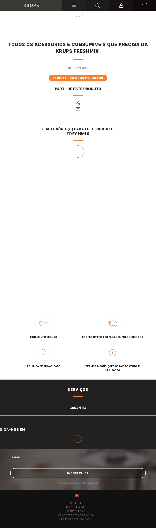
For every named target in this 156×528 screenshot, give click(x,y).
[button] (121, 5)
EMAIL (17, 457)
